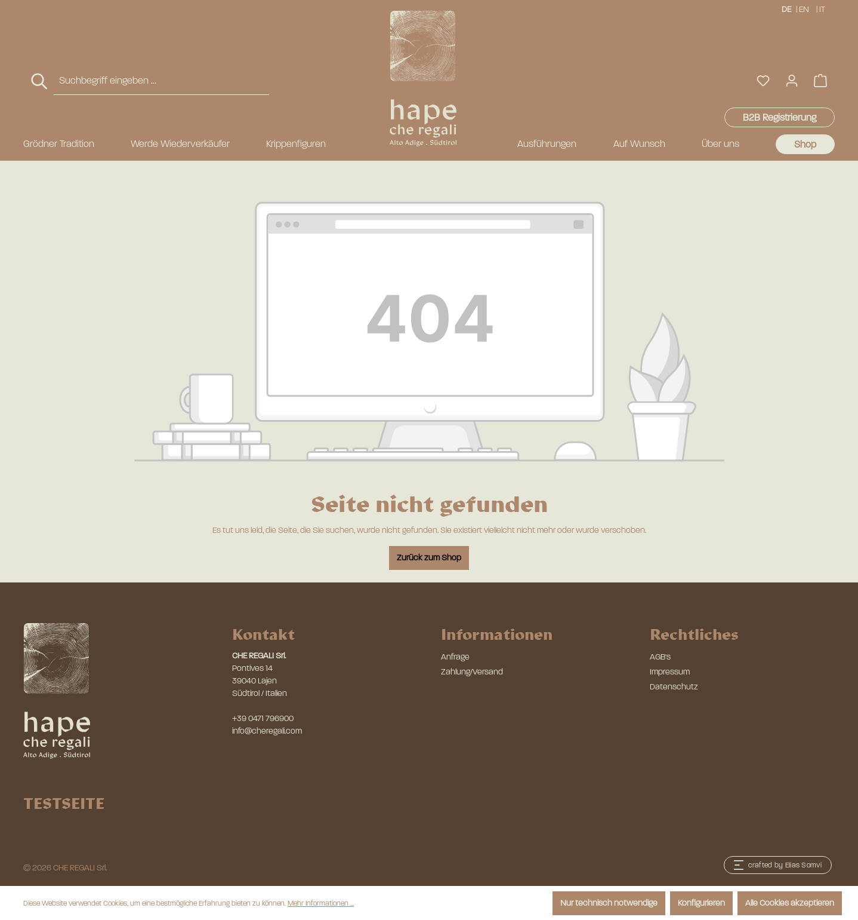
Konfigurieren (701, 903)
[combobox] (161, 81)
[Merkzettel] (763, 81)
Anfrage (455, 657)
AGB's (660, 657)
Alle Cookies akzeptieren (789, 903)
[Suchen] (40, 82)
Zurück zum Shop (429, 558)
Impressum (670, 672)
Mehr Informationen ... (321, 903)
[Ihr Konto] (791, 81)
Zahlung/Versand (472, 672)
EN (804, 8)
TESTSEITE (63, 803)
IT (823, 8)
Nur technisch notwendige (609, 903)
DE (786, 8)
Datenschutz (674, 687)
